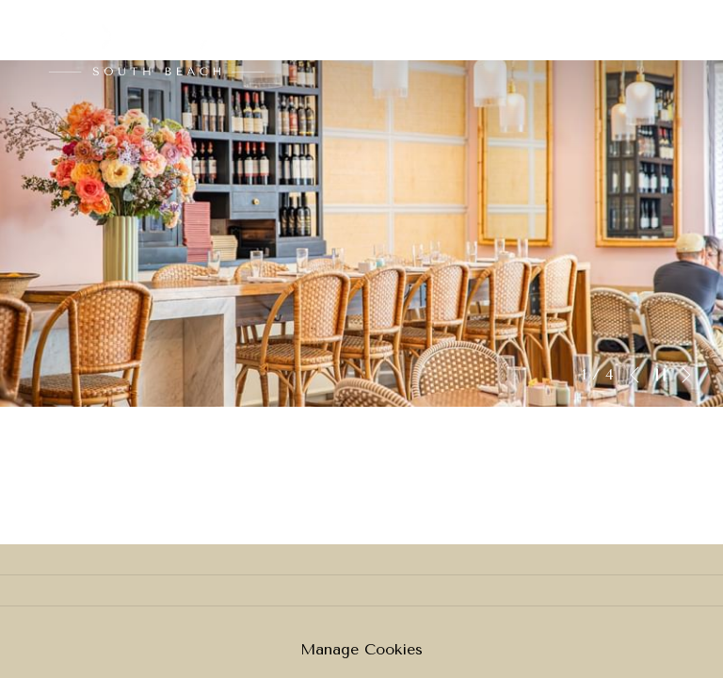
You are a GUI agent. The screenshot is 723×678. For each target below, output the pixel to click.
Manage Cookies (361, 649)
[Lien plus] (673, 30)
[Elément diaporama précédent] (634, 374)
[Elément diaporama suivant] (686, 374)
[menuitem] (484, 30)
